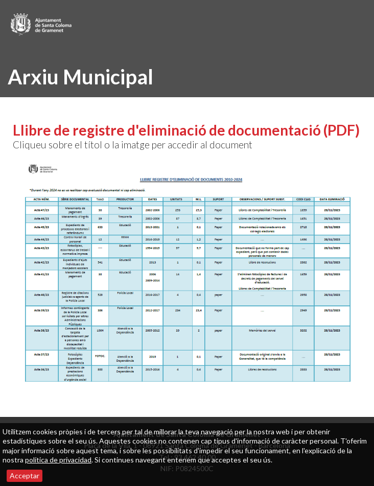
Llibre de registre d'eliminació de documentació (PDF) (186, 130)
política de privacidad (58, 459)
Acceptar (24, 475)
